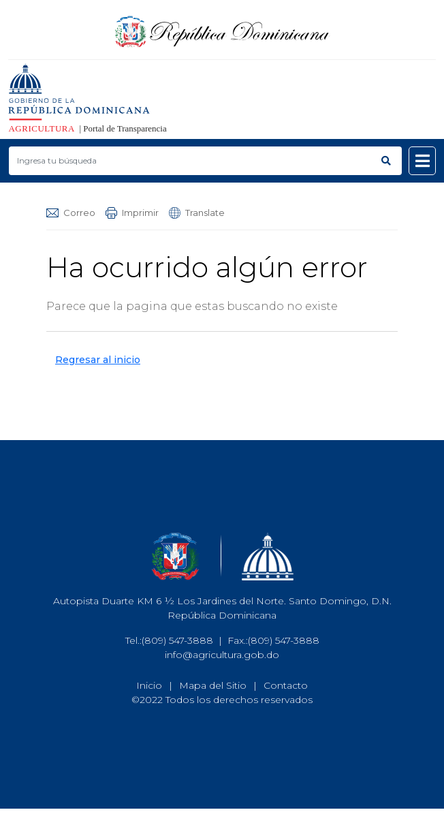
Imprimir (132, 213)
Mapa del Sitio (213, 685)
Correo (70, 212)
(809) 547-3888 (177, 640)
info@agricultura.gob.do (222, 655)
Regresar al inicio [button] (97, 360)
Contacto (286, 685)
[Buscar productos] (189, 161)
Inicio (149, 685)
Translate (197, 213)
